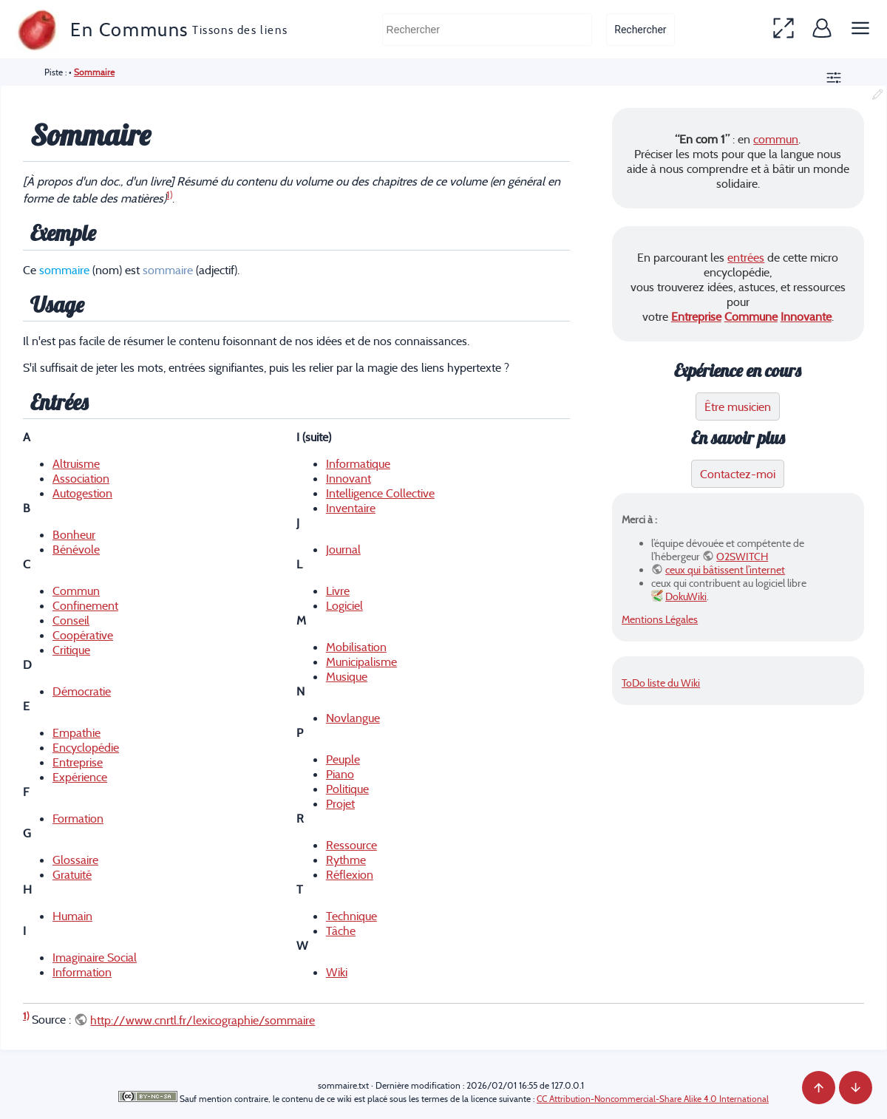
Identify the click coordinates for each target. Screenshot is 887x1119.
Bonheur (73, 534)
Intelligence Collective (380, 493)
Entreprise (77, 762)
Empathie (76, 732)
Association (80, 478)
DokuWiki (686, 596)
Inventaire (350, 507)
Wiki (336, 972)
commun (775, 139)
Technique (351, 915)
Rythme (346, 859)
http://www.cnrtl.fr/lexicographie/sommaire (202, 1020)
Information (82, 972)
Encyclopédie (85, 747)
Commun (76, 590)
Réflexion (349, 874)
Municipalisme (361, 661)
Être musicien (737, 406)
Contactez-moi (737, 473)
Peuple (343, 759)
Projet (340, 803)
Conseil (70, 620)
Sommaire (94, 72)
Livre (338, 590)
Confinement (85, 605)
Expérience (79, 776)
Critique (71, 649)
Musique (346, 676)
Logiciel (344, 605)
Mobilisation (356, 646)
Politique (347, 788)
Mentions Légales (660, 619)
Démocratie (81, 691)
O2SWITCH (742, 556)
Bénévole (76, 549)
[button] (783, 29)
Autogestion (82, 493)
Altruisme (76, 463)
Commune (751, 316)
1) (169, 194)
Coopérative (82, 634)
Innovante (806, 316)
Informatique (358, 463)
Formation (77, 818)
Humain (72, 915)
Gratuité (72, 874)
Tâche (341, 930)
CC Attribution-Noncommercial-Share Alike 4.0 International (653, 1098)
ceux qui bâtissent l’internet (725, 569)
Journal (343, 549)
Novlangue (353, 717)
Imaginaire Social (94, 957)
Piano (340, 773)
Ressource (351, 844)
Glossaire (75, 859)
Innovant (348, 478)
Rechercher (640, 29)
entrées (745, 257)
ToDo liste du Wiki (661, 683)
